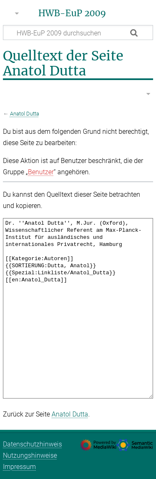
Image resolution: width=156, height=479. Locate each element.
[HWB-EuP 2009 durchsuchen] (78, 32)
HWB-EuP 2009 (72, 13)
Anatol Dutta (24, 113)
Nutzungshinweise (30, 455)
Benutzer (41, 172)
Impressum (19, 467)
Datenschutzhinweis (32, 444)
